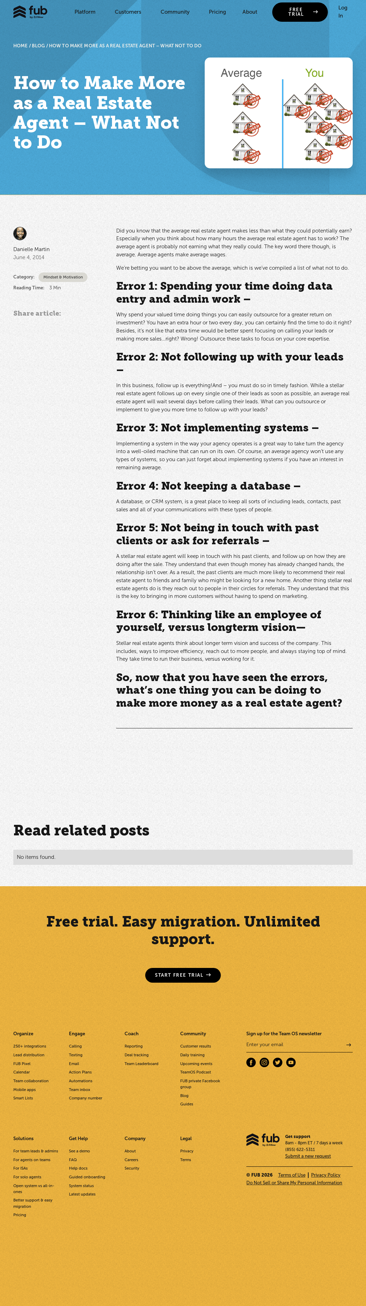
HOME (20, 45)
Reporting (134, 1046)
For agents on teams (31, 1159)
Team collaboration (31, 1080)
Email (74, 1063)
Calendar (21, 1072)
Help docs (78, 1168)
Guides (186, 1104)
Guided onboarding (87, 1176)
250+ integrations (29, 1046)
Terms (185, 1159)
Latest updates (82, 1194)
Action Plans (80, 1072)
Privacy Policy (325, 1175)
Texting (76, 1054)
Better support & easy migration (32, 1203)
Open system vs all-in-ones (33, 1188)
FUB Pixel (21, 1063)
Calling (75, 1046)
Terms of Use (291, 1175)
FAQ (73, 1159)
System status (81, 1185)
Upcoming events (196, 1063)
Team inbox (79, 1089)
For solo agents (27, 1176)
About (249, 12)
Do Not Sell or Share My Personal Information (294, 1182)
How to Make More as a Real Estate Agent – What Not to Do (125, 45)
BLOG (38, 45)
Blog (184, 1095)
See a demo (79, 1151)
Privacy (186, 1151)
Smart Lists (23, 1098)
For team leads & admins (35, 1151)
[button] (86, 12)
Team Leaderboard (142, 1063)
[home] (30, 12)
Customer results (195, 1046)
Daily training (192, 1054)
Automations (80, 1080)
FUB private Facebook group (200, 1083)
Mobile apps (24, 1089)
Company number (85, 1098)
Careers (131, 1159)
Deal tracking (137, 1054)
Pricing (217, 12)
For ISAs (20, 1168)
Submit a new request (308, 1156)
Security (132, 1168)
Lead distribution (28, 1054)
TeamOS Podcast (195, 1072)
